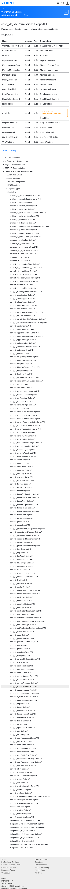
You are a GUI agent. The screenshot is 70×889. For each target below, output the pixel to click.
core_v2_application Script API (22, 329)
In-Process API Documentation (15, 161)
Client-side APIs (12, 178)
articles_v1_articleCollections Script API (25, 199)
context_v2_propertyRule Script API (24, 274)
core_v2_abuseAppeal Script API (22, 299)
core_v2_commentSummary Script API (25, 391)
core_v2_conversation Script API (22, 439)
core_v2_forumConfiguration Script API (25, 494)
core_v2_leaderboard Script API (22, 573)
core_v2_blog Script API (19, 353)
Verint (3, 859)
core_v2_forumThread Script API (22, 508)
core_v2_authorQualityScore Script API (25, 347)
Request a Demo (8, 870)
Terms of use (6, 883)
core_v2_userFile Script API (20, 741)
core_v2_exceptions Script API (22, 480)
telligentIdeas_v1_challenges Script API (25, 820)
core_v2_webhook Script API (21, 772)
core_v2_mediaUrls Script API (21, 597)
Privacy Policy (7, 881)
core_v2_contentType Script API (22, 432)
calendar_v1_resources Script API (23, 254)
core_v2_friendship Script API (21, 518)
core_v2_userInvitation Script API (23, 748)
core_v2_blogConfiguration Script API (24, 357)
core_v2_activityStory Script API (22, 316)
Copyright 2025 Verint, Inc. (12, 886)
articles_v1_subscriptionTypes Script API (25, 237)
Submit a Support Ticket (10, 865)
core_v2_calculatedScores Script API (24, 377)
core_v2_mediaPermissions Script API (25, 594)
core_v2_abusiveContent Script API (23, 305)
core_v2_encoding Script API (21, 474)
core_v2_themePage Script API (22, 717)
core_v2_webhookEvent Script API (23, 776)
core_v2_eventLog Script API (21, 477)
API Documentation (12, 158)
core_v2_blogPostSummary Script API (25, 367)
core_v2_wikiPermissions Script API (24, 803)
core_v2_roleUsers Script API (21, 666)
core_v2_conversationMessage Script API (26, 443)
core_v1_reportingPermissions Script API (26, 292)
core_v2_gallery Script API (20, 522)
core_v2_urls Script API (19, 731)
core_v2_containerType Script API (23, 405)
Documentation (41, 865)
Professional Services (10, 862)
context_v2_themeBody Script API (23, 285)
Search (62, 3)
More (26, 15)
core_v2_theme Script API (20, 707)
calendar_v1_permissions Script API (24, 247)
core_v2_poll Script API (19, 645)
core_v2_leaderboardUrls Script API (24, 577)
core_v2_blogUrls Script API (21, 371)
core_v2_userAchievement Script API (24, 738)
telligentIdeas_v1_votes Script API (23, 848)
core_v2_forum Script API (20, 491)
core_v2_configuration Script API (22, 398)
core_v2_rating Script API (20, 656)
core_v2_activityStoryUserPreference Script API (28, 322)
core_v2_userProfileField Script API (23, 755)
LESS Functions (12, 185)
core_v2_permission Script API (22, 638)
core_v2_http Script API (19, 553)
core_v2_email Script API (20, 463)
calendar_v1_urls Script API (20, 261)
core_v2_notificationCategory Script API (25, 618)
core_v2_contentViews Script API (23, 436)
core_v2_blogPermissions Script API (24, 360)
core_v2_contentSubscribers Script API (25, 425)
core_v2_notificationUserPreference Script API (28, 628)
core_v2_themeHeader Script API (23, 714)
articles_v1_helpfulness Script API (23, 223)
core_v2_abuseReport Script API (22, 302)
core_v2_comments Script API (21, 388)
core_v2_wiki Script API (19, 783)
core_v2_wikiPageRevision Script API (24, 800)
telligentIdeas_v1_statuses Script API (24, 838)
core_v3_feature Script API (20, 814)
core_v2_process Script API (20, 649)
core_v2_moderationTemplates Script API (26, 611)
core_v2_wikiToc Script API (20, 807)
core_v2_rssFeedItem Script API (22, 669)
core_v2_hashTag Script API (21, 549)
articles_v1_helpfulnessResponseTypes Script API (29, 226)
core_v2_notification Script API (22, 614)
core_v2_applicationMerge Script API (24, 333)
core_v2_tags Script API (19, 704)
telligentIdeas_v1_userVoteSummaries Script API (29, 844)
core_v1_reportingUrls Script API (22, 295)
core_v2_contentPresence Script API (24, 415)
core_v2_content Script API (20, 408)
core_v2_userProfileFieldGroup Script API (26, 759)
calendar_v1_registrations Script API (24, 250)
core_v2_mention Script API (20, 601)
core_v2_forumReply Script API (22, 501)
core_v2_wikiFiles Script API (21, 790)
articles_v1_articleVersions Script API (24, 216)
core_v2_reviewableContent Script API (25, 659)
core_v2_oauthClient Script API (22, 632)
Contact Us (5, 873)
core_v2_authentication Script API (23, 343)
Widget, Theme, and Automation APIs (17, 171)
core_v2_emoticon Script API (21, 470)
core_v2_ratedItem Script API (21, 652)
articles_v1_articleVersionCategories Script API (28, 213)
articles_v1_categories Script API (22, 219)
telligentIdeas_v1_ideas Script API (23, 831)
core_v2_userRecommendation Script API (26, 762)
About (3, 878)
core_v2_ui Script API (18, 724)
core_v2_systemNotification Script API (24, 697)
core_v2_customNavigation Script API (24, 446)
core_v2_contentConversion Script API (25, 412)
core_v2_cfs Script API (19, 384)
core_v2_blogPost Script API (21, 364)
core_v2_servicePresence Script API (24, 683)
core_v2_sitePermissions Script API (24, 687)
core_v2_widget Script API (20, 779)
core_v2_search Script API (20, 673)
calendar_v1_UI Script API (20, 257)
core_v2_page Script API (19, 635)
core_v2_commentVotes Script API (23, 395)
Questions (39, 862)
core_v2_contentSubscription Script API (25, 429)
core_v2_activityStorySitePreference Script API (28, 319)
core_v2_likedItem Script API (21, 583)
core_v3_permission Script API (22, 817)
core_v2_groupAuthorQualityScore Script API (27, 529)
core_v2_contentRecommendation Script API (27, 422)
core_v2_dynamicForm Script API (23, 453)
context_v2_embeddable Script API (23, 271)
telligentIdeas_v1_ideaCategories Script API (27, 824)
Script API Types (12, 188)
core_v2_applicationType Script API (23, 340)
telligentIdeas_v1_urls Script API (22, 841)
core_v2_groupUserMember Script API (25, 546)
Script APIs (10, 192)
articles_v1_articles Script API (21, 202)
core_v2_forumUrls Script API (21, 515)
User (67, 3)
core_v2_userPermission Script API (23, 752)
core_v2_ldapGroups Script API (22, 563)
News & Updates (41, 859)
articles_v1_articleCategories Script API (25, 195)
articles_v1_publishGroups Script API (24, 233)
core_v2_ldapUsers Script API (21, 566)
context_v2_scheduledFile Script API (24, 281)
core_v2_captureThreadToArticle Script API (26, 381)
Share (5, 150)
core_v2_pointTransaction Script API (24, 642)
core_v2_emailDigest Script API (22, 467)
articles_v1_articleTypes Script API (23, 206)
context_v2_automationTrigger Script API (26, 268)
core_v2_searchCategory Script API (24, 676)
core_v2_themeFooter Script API (22, 710)
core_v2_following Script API (21, 487)
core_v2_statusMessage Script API (23, 690)
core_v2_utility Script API (19, 769)
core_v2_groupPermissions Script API (24, 535)
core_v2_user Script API (19, 735)
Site (58, 3)
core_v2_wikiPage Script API (21, 793)
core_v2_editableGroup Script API (23, 456)
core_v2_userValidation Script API (23, 765)
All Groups (39, 873)
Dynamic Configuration (15, 181)
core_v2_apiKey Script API (20, 326)
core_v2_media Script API (20, 587)
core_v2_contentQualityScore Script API (25, 419)
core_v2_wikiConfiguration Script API (24, 786)
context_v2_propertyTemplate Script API (25, 278)
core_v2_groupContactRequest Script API (26, 532)
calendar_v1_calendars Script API (23, 240)
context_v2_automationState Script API (25, 264)
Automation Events (13, 175)
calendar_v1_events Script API (22, 244)
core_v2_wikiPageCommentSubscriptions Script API (30, 796)
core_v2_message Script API (21, 608)
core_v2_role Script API (19, 662)
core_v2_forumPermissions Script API (24, 498)
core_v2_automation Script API (22, 350)
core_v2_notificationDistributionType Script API (28, 621)
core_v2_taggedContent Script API (23, 700)
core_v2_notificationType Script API (23, 625)
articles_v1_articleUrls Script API (22, 209)
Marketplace (40, 870)
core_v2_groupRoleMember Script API (25, 539)
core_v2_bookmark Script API (21, 374)
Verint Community (6, 9)
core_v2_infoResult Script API (21, 556)
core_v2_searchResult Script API (22, 680)
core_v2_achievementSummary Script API (26, 312)
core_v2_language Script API (21, 559)
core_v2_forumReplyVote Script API (24, 505)
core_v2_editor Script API (20, 460)
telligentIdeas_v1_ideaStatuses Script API (26, 834)
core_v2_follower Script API (20, 484)
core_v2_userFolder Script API (22, 745)
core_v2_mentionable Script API (22, 604)
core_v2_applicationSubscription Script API (26, 336)
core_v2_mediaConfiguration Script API (25, 590)
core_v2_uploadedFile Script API (22, 728)
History (13, 150)
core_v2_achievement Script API (22, 309)
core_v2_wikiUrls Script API (20, 810)
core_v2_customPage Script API (22, 450)
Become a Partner (8, 867)
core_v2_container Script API (21, 402)
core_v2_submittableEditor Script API (24, 693)
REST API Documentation (13, 168)
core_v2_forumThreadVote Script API (24, 511)
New (66, 12)
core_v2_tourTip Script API (20, 721)
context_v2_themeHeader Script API (24, 288)
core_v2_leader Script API (20, 570)
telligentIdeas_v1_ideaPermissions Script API (27, 827)
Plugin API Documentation (13, 164)
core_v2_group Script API (20, 525)
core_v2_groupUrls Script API (21, 542)
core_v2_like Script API (19, 580)
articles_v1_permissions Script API (23, 230)
